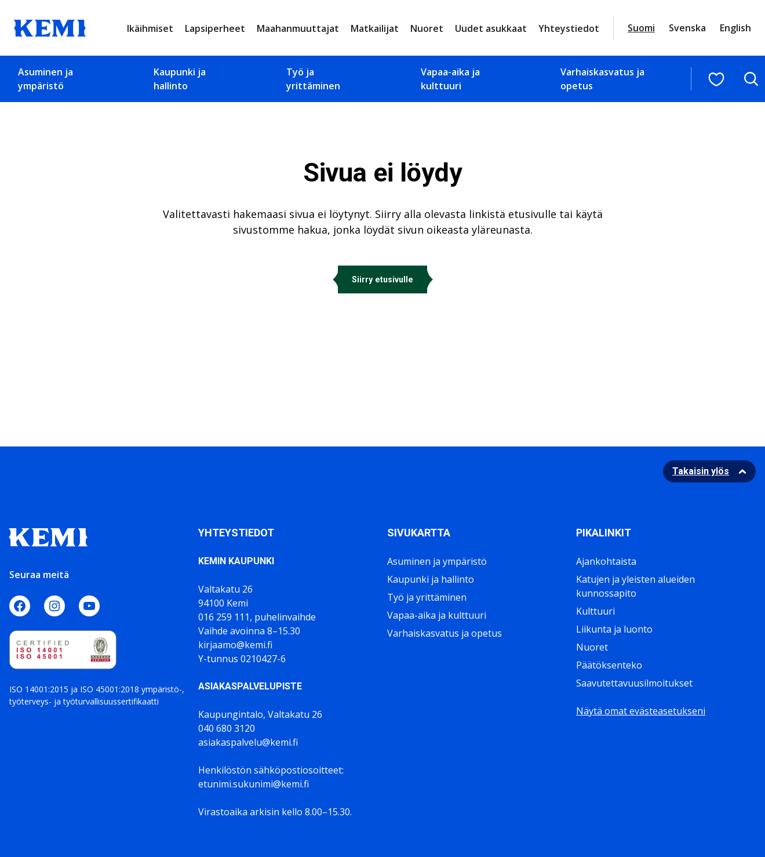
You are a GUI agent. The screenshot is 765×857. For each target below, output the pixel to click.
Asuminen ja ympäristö (45, 79)
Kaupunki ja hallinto (180, 79)
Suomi (641, 27)
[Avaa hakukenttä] (751, 79)
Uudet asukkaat (491, 28)
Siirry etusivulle (382, 279)
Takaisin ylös (700, 471)
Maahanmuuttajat (298, 28)
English (735, 27)
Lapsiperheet (215, 28)
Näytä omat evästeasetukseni (640, 711)
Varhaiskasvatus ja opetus (602, 79)
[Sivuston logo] (50, 26)
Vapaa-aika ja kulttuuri (450, 79)
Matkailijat (375, 28)
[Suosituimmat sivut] (716, 79)
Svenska (687, 27)
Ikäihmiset (150, 28)
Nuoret (426, 28)
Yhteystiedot (568, 28)
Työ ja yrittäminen (313, 79)
